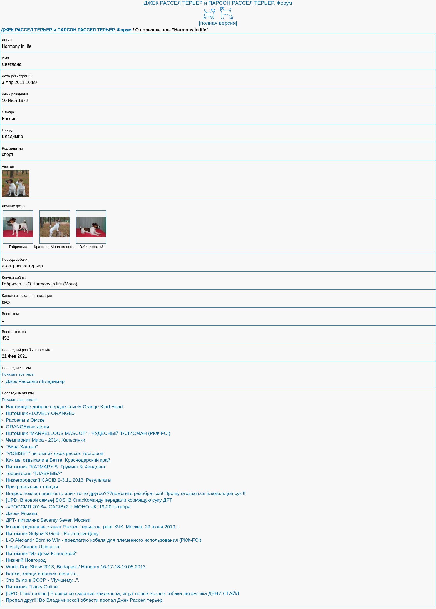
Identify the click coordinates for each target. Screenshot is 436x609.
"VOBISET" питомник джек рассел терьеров (54, 453)
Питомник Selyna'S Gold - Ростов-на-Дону (52, 533)
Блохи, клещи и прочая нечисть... (43, 573)
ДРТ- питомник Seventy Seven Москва (48, 520)
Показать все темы (18, 374)
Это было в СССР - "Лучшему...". (42, 580)
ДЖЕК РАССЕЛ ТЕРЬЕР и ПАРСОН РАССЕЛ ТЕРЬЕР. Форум (218, 3)
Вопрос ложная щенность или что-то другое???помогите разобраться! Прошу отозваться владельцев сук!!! (126, 493)
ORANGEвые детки (27, 426)
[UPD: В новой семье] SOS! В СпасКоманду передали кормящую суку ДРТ (89, 500)
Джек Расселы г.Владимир (35, 381)
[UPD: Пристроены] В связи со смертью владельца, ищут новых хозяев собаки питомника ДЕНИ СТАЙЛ (122, 593)
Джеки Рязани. (22, 513)
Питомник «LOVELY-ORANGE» (40, 413)
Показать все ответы (19, 399)
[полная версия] (218, 23)
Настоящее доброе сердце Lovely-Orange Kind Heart (64, 406)
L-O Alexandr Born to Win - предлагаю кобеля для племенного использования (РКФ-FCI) (103, 540)
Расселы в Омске (25, 420)
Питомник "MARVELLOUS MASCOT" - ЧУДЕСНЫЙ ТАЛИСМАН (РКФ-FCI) (88, 433)
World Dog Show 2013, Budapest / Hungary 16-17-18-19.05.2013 (76, 567)
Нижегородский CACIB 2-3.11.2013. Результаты (59, 480)
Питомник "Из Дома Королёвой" (41, 553)
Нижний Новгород (26, 560)
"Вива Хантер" (22, 446)
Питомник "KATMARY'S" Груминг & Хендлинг (56, 466)
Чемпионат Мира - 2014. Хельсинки (45, 440)
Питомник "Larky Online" (33, 587)
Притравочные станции (32, 486)
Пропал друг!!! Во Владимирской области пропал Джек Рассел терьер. (85, 600)
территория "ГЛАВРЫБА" (34, 473)
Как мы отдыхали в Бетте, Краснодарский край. (59, 460)
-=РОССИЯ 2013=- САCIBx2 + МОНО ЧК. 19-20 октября (68, 506)
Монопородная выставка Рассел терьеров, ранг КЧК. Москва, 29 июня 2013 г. (92, 527)
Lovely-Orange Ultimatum (33, 547)
